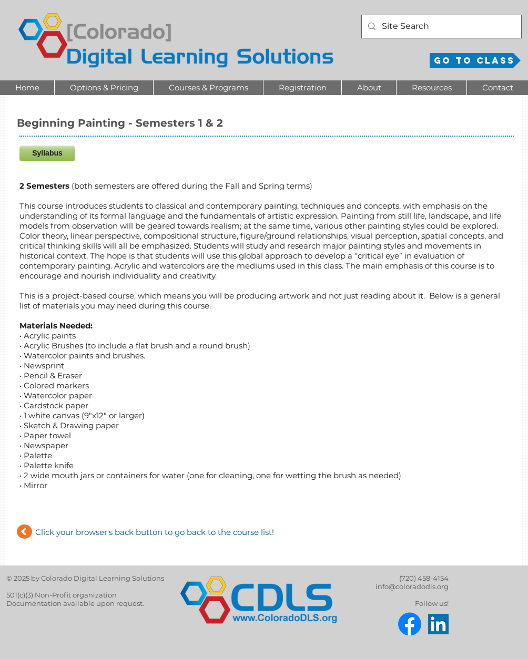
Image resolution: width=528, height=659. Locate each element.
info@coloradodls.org (412, 586)
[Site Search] (440, 26)
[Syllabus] (47, 153)
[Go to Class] (475, 60)
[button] (103, 87)
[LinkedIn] (438, 624)
